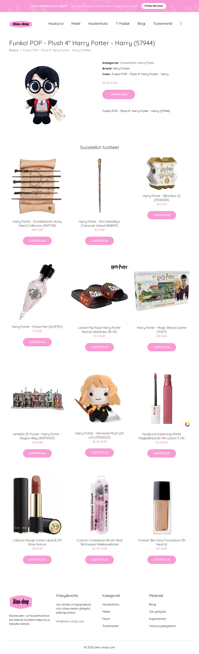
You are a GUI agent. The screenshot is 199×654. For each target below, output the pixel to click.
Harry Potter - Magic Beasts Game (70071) (161, 330)
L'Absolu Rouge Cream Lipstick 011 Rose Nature (37, 542)
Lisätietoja (118, 94)
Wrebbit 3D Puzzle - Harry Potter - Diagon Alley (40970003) (37, 436)
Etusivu (13, 50)
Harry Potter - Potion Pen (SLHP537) (37, 327)
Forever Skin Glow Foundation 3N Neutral (161, 542)
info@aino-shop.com (70, 621)
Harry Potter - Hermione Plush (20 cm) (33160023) (99, 435)
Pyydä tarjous (154, 5)
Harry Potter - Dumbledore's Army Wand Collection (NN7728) (37, 224)
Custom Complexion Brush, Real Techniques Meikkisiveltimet (99, 542)
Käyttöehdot (157, 619)
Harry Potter (145, 63)
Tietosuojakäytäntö (162, 626)
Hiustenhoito (98, 23)
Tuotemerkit (162, 23)
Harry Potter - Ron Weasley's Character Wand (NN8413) (99, 224)
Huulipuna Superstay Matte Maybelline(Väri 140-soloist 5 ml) (161, 436)
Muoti (106, 619)
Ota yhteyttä (157, 611)
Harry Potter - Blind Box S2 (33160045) (162, 198)
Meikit (75, 23)
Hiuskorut (56, 23)
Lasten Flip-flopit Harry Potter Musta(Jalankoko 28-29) (99, 330)
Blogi (141, 23)
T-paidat (123, 23)
